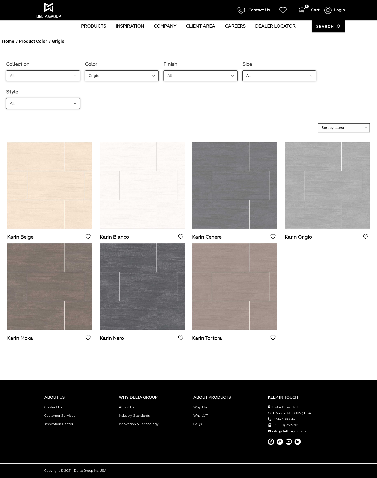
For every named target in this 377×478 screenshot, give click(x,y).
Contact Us (254, 10)
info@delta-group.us (289, 431)
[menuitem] (93, 26)
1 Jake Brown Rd (284, 407)
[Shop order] (344, 127)
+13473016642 (283, 419)
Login (339, 10)
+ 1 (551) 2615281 (285, 425)
